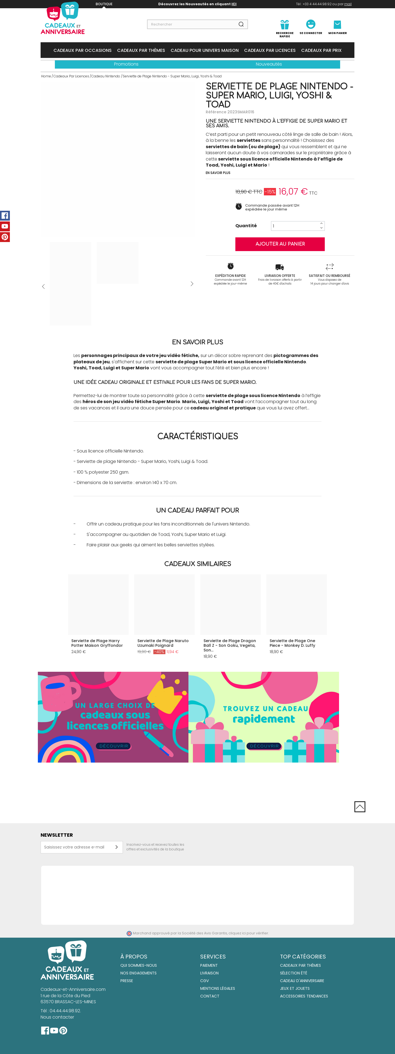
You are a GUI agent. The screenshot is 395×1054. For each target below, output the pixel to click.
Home (46, 76)
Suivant (192, 283)
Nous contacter (57, 1017)
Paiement (209, 965)
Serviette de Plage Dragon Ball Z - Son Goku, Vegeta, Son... (230, 645)
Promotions (126, 64)
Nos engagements (138, 973)
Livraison (209, 973)
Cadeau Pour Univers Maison (205, 50)
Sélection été (293, 973)
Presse (126, 980)
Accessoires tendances (304, 996)
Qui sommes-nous (138, 965)
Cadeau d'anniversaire (302, 980)
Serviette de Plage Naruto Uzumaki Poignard (163, 643)
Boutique (104, 4)
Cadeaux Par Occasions (82, 50)
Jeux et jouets (295, 988)
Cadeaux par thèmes (300, 965)
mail (348, 4)
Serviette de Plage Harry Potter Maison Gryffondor (97, 643)
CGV (204, 980)
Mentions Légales (217, 988)
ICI (234, 4)
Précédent (43, 286)
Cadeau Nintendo (105, 76)
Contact (209, 996)
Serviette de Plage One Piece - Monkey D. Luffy (292, 643)
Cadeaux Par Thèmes (141, 50)
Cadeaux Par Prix (321, 50)
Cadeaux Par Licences (270, 50)
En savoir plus (218, 172)
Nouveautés (269, 64)
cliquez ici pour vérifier (248, 933)
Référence (216, 112)
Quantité (246, 226)
